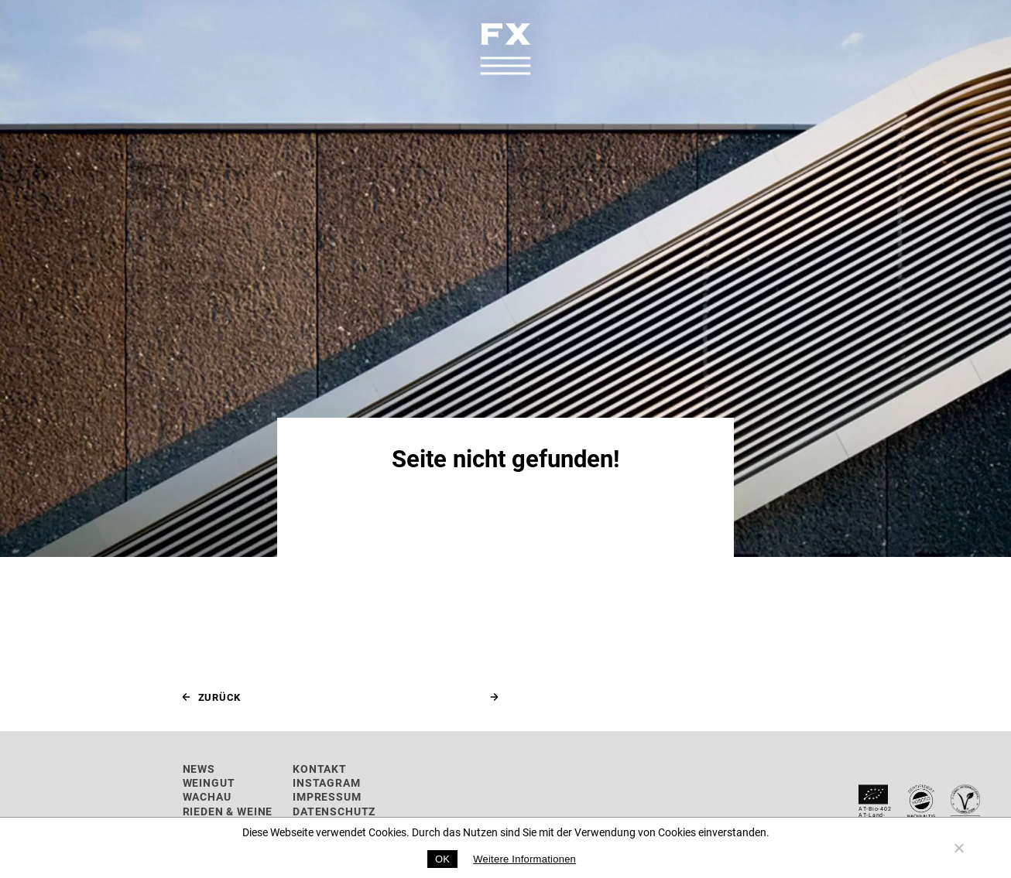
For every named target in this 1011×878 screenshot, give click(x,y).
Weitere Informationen (524, 859)
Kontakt (320, 768)
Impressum (327, 796)
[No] (958, 848)
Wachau (207, 796)
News (199, 768)
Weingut (209, 782)
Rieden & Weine (228, 811)
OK (442, 859)
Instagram (327, 782)
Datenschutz (334, 811)
